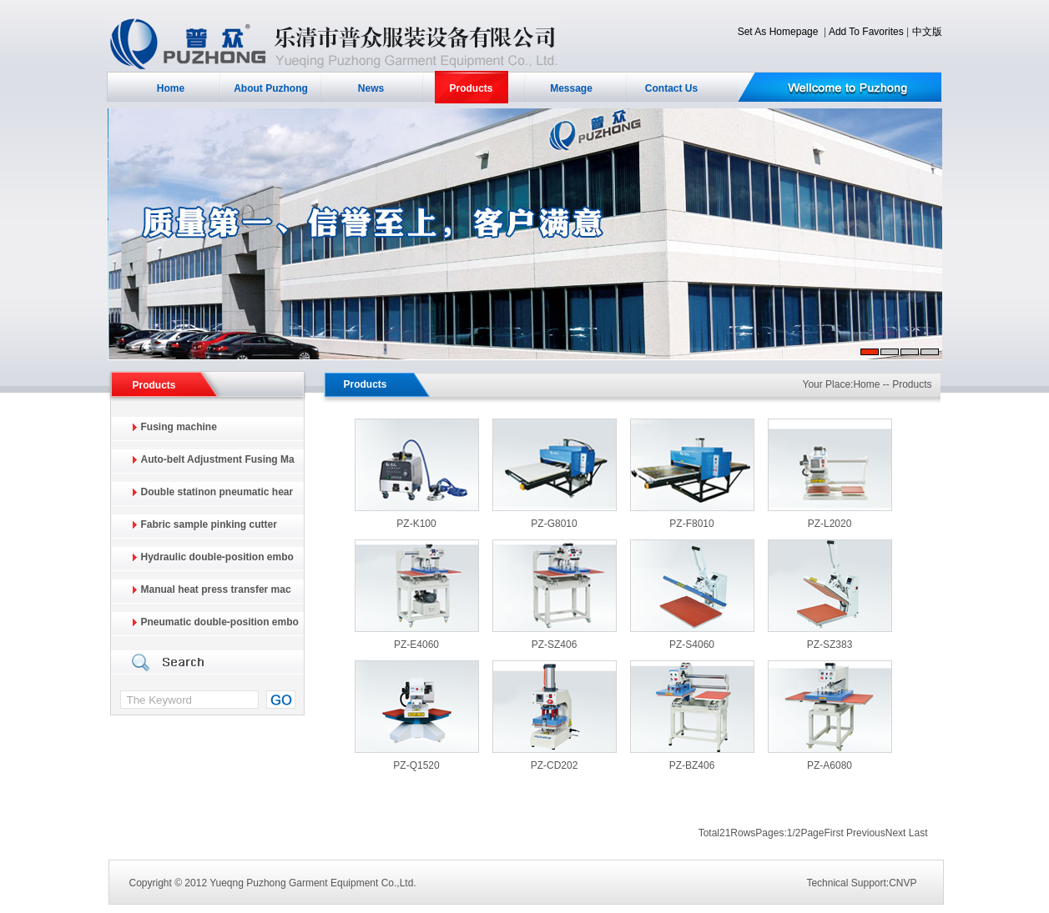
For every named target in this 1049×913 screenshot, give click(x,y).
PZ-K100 (416, 523)
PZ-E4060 (416, 644)
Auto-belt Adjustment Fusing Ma (218, 459)
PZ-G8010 (554, 523)
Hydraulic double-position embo (217, 557)
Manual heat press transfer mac (216, 589)
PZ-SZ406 (554, 644)
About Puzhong (271, 88)
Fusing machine (179, 427)
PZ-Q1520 (416, 765)
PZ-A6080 (829, 765)
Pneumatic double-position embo (220, 622)
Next (895, 833)
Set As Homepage (778, 32)
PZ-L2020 (830, 523)
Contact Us (671, 88)
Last (918, 833)
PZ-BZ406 (692, 765)
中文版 (927, 32)
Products (470, 88)
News (371, 88)
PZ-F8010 (691, 523)
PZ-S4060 (691, 644)
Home (170, 88)
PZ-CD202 (554, 765)
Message (571, 88)
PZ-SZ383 (830, 644)
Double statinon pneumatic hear (217, 492)
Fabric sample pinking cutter (209, 524)
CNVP (902, 883)
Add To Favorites (866, 32)
